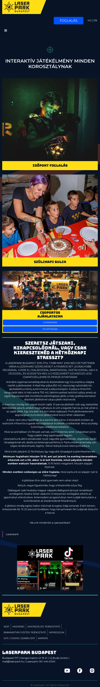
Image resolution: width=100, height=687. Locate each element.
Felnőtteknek (50, 329)
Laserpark (12, 534)
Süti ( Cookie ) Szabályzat (19, 638)
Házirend (18, 626)
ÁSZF (6, 626)
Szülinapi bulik (50, 262)
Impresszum (56, 632)
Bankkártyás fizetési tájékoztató (25, 632)
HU (89, 20)
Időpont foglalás (50, 165)
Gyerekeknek (50, 322)
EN (95, 20)
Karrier (43, 638)
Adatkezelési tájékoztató (43, 626)
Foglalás (68, 21)
